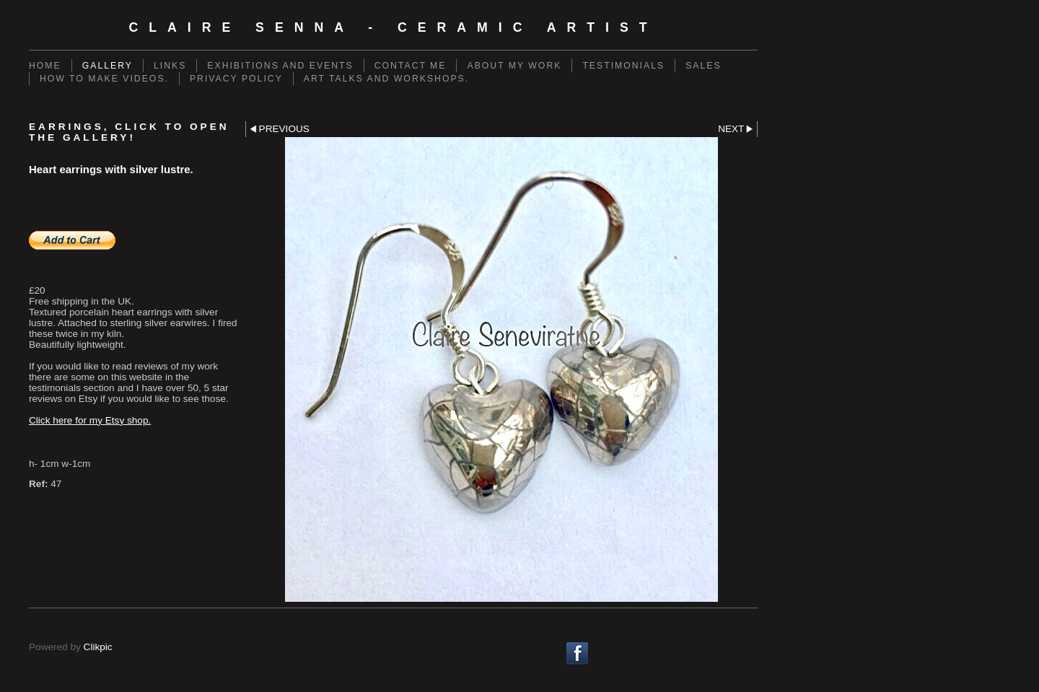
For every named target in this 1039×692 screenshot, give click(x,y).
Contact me (410, 66)
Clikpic (98, 646)
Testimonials (623, 66)
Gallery (107, 66)
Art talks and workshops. (386, 79)
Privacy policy (236, 79)
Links (170, 66)
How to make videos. (104, 79)
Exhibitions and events (280, 66)
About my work (514, 66)
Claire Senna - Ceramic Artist (392, 27)
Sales (703, 66)
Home (45, 66)
